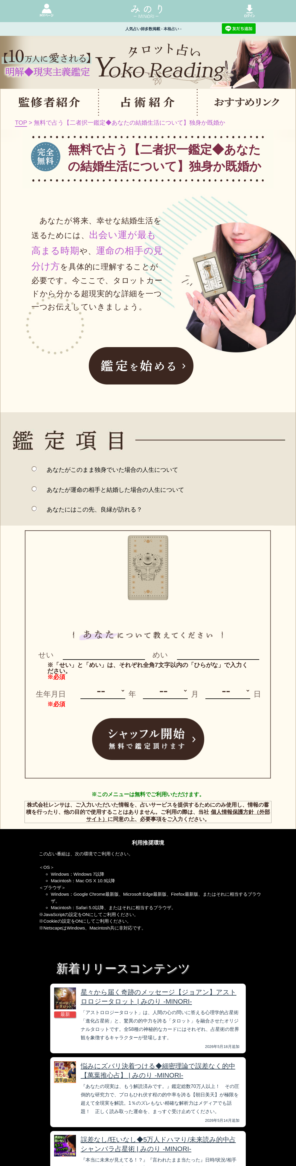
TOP (21, 122)
